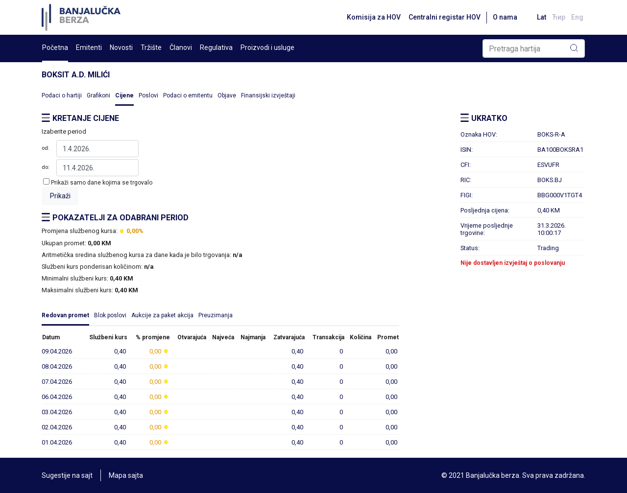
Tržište (151, 47)
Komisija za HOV (374, 17)
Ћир (558, 17)
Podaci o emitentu (188, 95)
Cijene (124, 95)
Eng (577, 17)
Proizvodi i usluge (267, 47)
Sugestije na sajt (67, 475)
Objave (226, 95)
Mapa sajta (126, 475)
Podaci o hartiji (62, 95)
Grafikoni (98, 95)
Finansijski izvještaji (268, 95)
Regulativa (216, 47)
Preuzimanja (215, 315)
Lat (541, 17)
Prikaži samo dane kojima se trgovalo (101, 182)
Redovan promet (65, 315)
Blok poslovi (110, 315)
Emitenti (89, 47)
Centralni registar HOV (445, 17)
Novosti (121, 47)
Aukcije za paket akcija (162, 315)
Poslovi (148, 95)
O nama (505, 17)
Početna (55, 47)
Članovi (180, 47)
